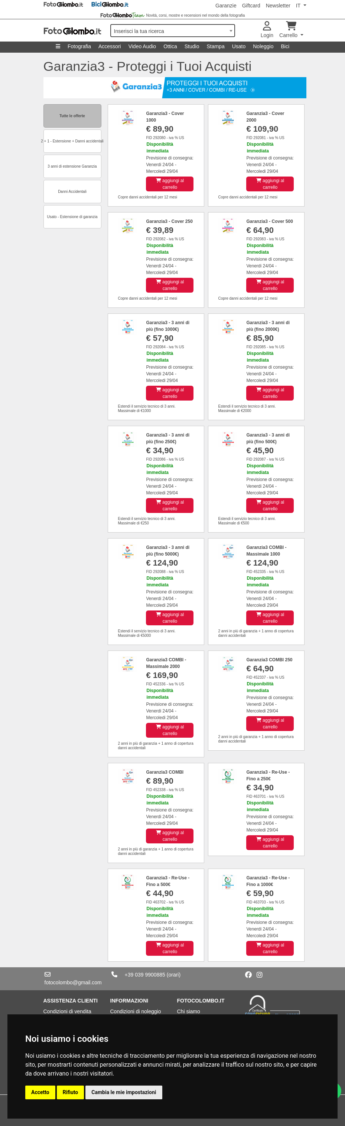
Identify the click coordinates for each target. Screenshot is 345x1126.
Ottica (170, 46)
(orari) (173, 975)
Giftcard (251, 6)
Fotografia (79, 46)
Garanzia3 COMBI (164, 772)
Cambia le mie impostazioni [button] (123, 1092)
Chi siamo (188, 1011)
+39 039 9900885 (145, 975)
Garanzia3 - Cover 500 (269, 221)
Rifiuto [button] (70, 1092)
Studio (192, 46)
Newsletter (278, 6)
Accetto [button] (40, 1092)
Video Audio (142, 46)
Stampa (215, 46)
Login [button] (267, 30)
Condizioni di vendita (67, 1011)
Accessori (109, 46)
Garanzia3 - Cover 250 (169, 221)
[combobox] (172, 30)
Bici (285, 46)
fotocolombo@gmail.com (73, 982)
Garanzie (226, 6)
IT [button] (299, 6)
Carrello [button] (289, 30)
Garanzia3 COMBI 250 (269, 659)
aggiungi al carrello (170, 184)
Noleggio (263, 46)
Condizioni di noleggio (135, 1011)
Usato (239, 46)
